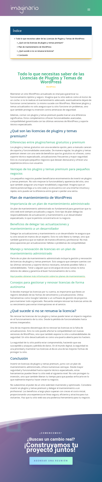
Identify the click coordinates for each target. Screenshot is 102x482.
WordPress (51, 86)
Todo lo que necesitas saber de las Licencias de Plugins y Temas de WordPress (49, 38)
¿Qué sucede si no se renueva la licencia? (35, 51)
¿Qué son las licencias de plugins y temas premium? (40, 43)
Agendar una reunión (51, 461)
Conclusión (22, 55)
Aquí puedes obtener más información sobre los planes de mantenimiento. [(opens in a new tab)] (47, 276)
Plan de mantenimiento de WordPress (34, 47)
